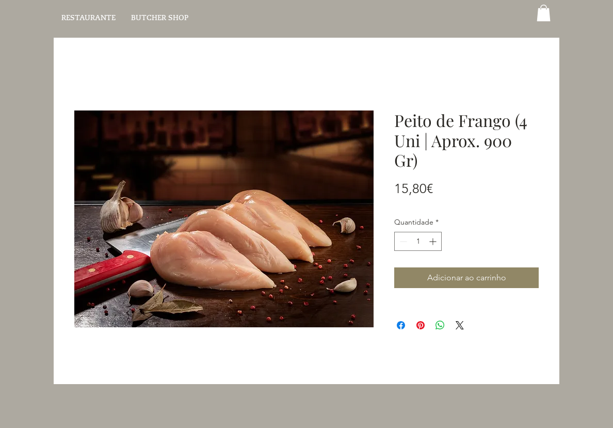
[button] (544, 13)
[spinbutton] (418, 241)
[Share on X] (460, 325)
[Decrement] (402, 241)
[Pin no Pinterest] (420, 325)
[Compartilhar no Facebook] (401, 325)
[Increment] (433, 241)
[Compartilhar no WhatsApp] (440, 325)
